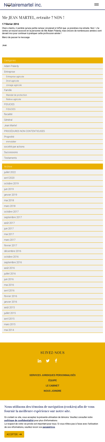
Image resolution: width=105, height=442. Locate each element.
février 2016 (10, 296)
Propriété (9, 136)
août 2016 (9, 267)
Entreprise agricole (15, 76)
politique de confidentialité (19, 420)
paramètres (49, 427)
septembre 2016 (13, 262)
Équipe (52, 380)
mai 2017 (9, 234)
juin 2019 (9, 189)
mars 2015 (9, 324)
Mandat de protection (16, 95)
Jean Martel (10, 125)
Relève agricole (13, 99)
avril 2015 (9, 318)
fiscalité (8, 114)
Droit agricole (12, 81)
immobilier (11, 141)
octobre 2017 (11, 211)
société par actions (14, 146)
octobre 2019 (11, 183)
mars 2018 (9, 206)
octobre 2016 (11, 256)
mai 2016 (9, 284)
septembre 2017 (13, 217)
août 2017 (9, 222)
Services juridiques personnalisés (52, 375)
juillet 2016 (10, 273)
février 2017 (10, 245)
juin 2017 (9, 228)
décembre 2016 (12, 251)
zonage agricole (14, 85)
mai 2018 (9, 200)
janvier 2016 (10, 301)
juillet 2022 (10, 172)
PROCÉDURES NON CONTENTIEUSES (24, 131)
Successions (11, 152)
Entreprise (9, 71)
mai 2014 (9, 329)
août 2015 (9, 307)
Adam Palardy (11, 66)
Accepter (14, 434)
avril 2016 (9, 290)
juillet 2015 (10, 313)
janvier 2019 (10, 194)
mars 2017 (9, 239)
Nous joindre (52, 391)
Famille (8, 90)
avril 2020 (9, 177)
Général (8, 119)
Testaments (10, 157)
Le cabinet (52, 385)
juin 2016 (9, 279)
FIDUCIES (9, 104)
